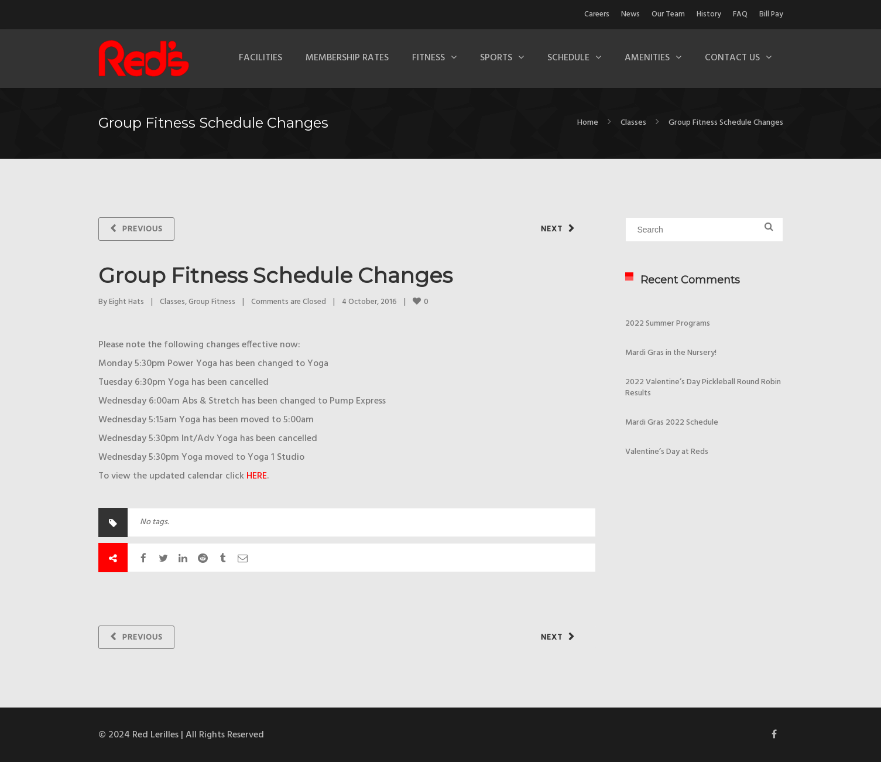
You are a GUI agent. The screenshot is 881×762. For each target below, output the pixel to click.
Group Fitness (211, 302)
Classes (633, 122)
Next (552, 229)
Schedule (568, 58)
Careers (596, 14)
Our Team (668, 14)
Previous (142, 229)
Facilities (260, 58)
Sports (496, 58)
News (630, 14)
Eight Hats (126, 302)
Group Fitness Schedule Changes (275, 275)
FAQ (740, 14)
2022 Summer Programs (667, 323)
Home (587, 122)
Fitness (428, 58)
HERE (256, 476)
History (709, 14)
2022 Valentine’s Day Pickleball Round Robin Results (703, 387)
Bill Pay (771, 14)
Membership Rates (347, 58)
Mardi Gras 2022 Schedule (671, 422)
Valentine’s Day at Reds (666, 452)
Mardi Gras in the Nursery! (671, 353)
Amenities (647, 58)
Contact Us (732, 58)
